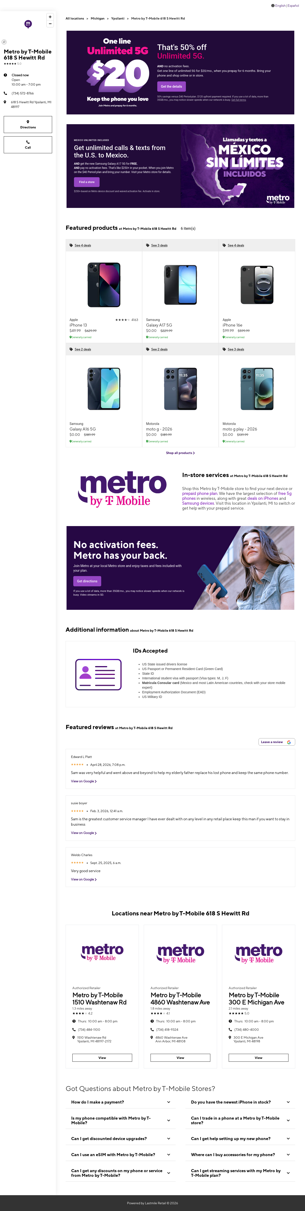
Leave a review (276, 742)
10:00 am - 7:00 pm (26, 79)
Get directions (87, 581)
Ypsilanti (117, 18)
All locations (75, 18)
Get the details (171, 86)
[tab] (121, 1102)
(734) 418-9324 (167, 1029)
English (280, 5)
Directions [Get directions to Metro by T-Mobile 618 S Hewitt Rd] (28, 124)
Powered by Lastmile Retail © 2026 (152, 1203)
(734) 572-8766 (19, 93)
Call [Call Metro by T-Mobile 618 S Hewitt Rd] (28, 144)
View (102, 1058)
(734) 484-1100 (89, 1029)
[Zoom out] (50, 23)
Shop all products (180, 453)
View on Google (85, 781)
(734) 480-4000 (246, 1029)
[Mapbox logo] (4, 42)
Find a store (86, 182)
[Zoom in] (50, 16)
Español (293, 5)
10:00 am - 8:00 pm (97, 1021)
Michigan (97, 18)
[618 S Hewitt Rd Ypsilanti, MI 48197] (28, 104)
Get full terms (238, 99)
